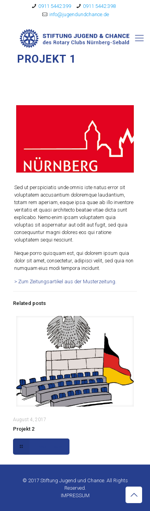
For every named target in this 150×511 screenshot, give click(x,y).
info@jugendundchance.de (79, 14)
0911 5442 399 (54, 6)
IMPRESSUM (75, 495)
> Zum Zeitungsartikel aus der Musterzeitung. (65, 281)
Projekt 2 (23, 429)
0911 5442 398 (99, 6)
